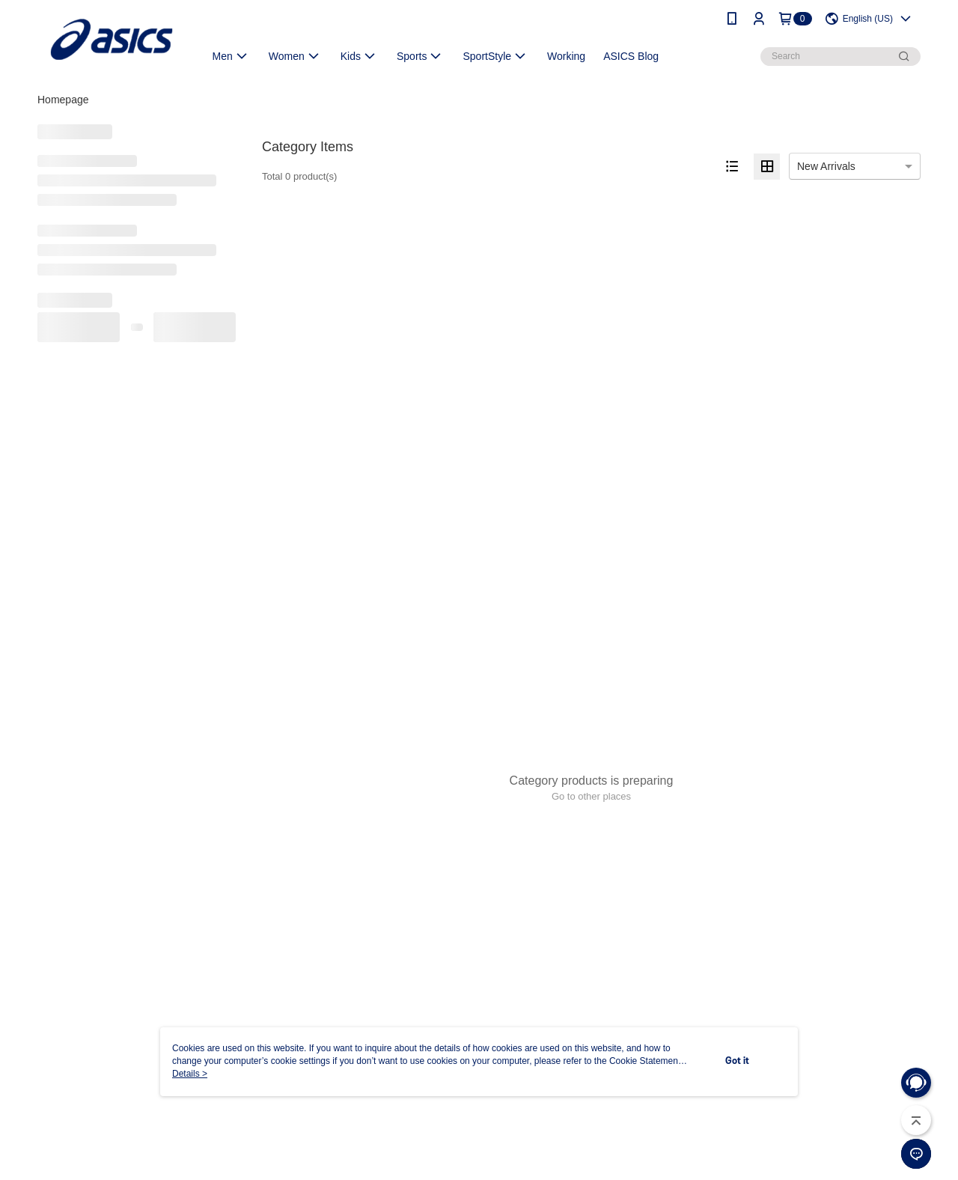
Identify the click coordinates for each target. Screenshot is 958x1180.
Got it (737, 1061)
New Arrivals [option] (826, 166)
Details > (189, 1073)
